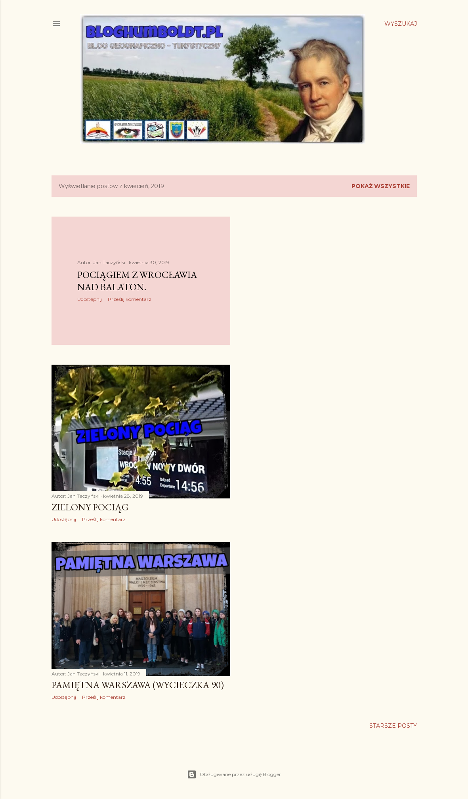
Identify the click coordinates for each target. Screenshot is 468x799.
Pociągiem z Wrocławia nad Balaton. (137, 280)
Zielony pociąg (90, 507)
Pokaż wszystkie (380, 186)
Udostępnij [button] (89, 299)
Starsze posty (393, 725)
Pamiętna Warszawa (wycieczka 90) (138, 685)
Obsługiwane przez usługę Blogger (234, 774)
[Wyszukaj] (400, 23)
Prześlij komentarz (129, 299)
